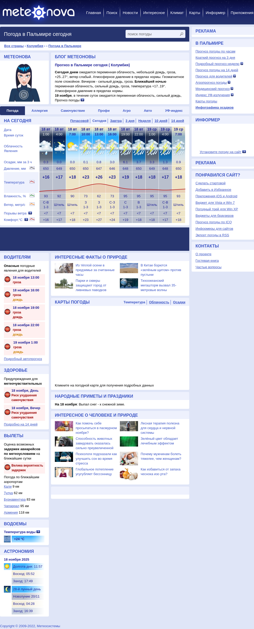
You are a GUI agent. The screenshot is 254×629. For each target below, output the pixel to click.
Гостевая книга (207, 261)
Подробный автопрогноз (23, 359)
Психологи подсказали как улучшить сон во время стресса (96, 458)
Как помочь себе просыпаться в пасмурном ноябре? (96, 428)
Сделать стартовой (210, 183)
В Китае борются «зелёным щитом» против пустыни (161, 270)
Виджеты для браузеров (214, 216)
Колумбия (35, 46)
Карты (194, 12)
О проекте (203, 254)
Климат (177, 12)
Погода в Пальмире (64, 46)
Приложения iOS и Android (216, 196)
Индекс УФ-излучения (213, 95)
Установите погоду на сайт (221, 152)
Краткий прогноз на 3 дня (215, 58)
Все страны (14, 46)
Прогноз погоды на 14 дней (217, 70)
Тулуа (8, 493)
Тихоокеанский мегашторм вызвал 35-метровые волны (158, 285)
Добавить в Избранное (213, 190)
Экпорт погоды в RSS (212, 235)
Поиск (111, 12)
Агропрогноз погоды (211, 82)
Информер (215, 12)
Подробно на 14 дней (20, 424)
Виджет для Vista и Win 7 (215, 203)
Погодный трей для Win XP (217, 209)
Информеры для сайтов (214, 229)
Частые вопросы (209, 267)
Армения (11, 512)
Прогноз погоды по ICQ (214, 222)
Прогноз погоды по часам (215, 51)
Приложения (242, 12)
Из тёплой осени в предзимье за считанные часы (95, 270)
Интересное (154, 12)
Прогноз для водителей (214, 76)
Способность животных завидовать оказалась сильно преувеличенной (94, 443)
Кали (8, 486)
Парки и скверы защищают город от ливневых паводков (91, 285)
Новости (130, 12)
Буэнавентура (15, 499)
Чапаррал (11, 506)
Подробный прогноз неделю (217, 64)
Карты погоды (206, 101)
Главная (93, 12)
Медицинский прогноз (213, 89)
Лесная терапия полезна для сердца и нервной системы (160, 428)
